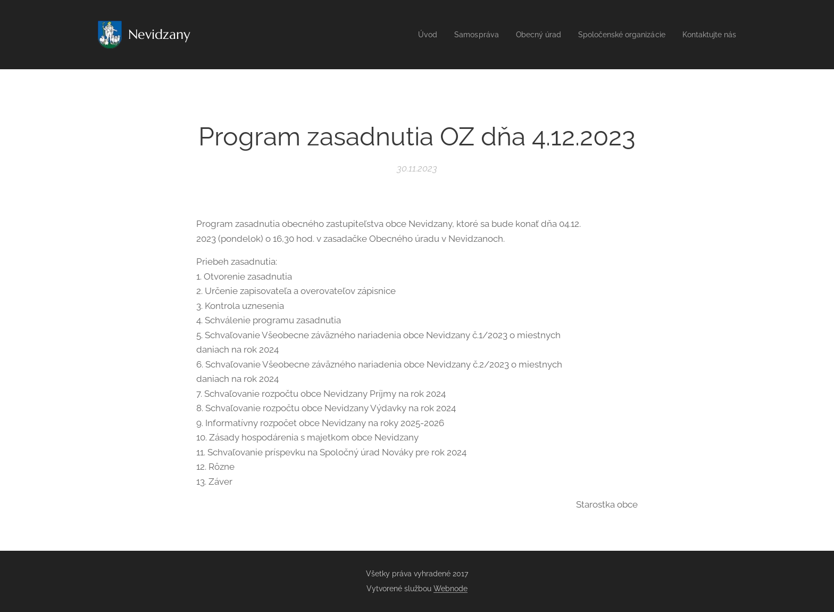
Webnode (450, 588)
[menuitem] (409, 34)
